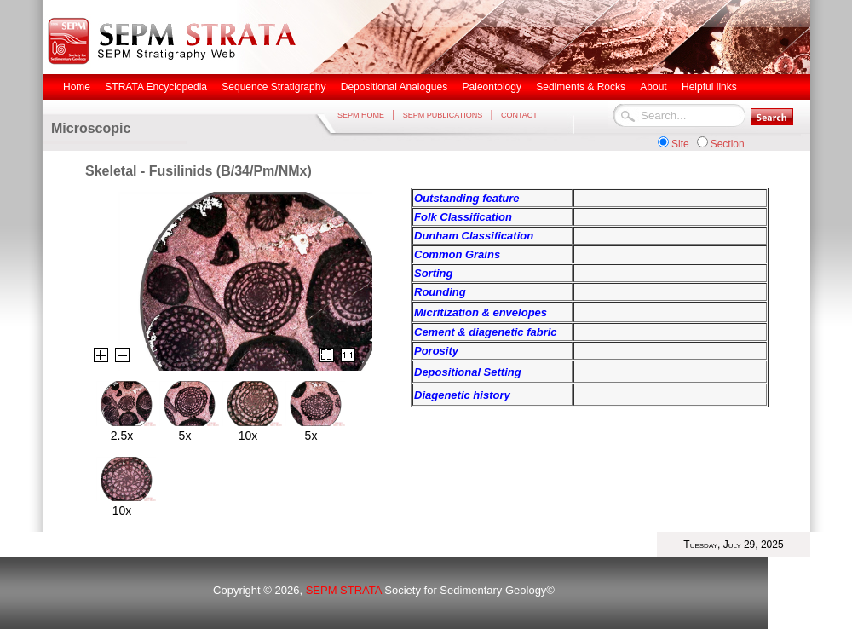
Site (680, 144)
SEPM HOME (360, 115)
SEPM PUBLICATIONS (442, 115)
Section (728, 144)
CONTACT (519, 115)
